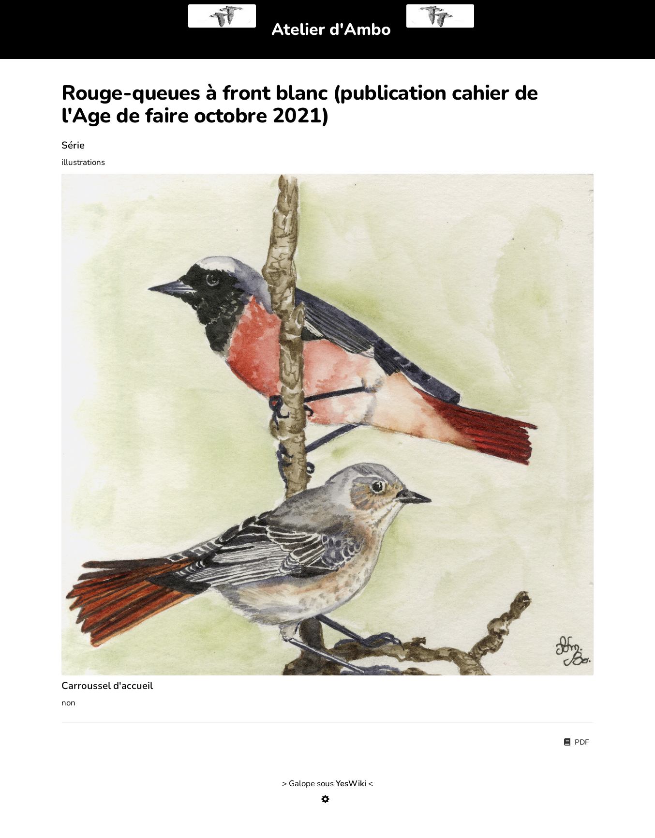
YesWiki (351, 783)
